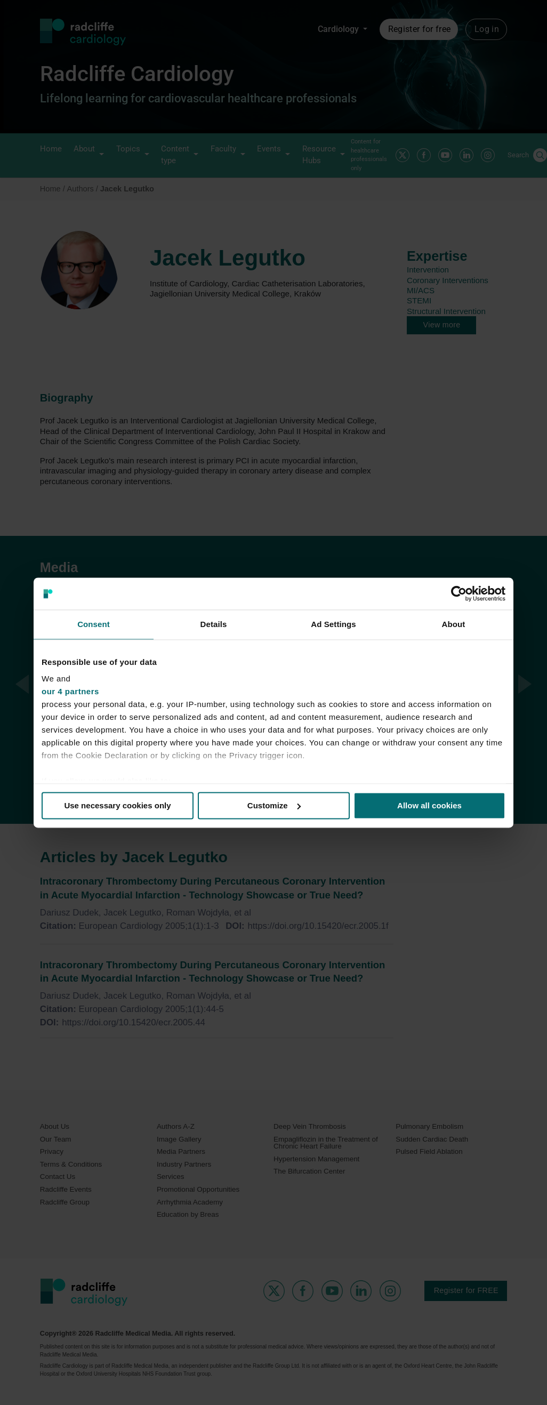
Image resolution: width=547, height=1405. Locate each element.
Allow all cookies (429, 805)
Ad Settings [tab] (333, 624)
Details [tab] (213, 624)
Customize (274, 805)
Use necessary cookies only (117, 805)
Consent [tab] (93, 624)
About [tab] (453, 624)
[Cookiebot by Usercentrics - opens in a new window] (458, 593)
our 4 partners (70, 691)
